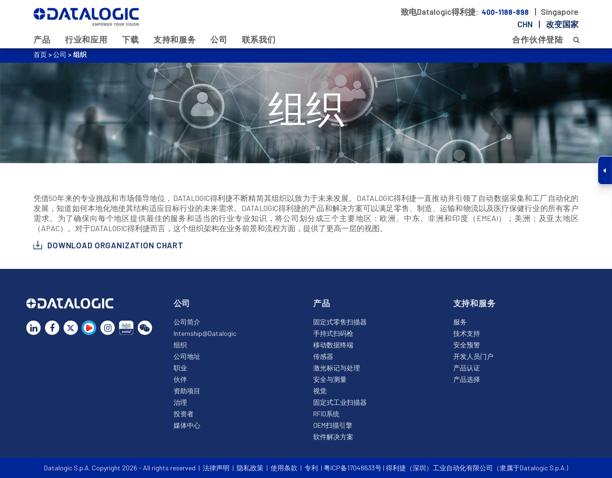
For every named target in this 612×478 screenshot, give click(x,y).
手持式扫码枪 (333, 333)
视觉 (320, 391)
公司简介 (187, 322)
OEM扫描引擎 (332, 425)
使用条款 (284, 468)
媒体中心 (187, 425)
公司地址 (187, 356)
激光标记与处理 (336, 368)
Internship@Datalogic (205, 333)
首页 (40, 54)
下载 (130, 39)
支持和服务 (174, 39)
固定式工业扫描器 (340, 402)
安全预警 (466, 345)
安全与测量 (330, 379)
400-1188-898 (505, 12)
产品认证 (466, 368)
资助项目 (187, 391)
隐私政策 (250, 468)
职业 (180, 368)
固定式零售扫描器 (340, 322)
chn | (548, 24)
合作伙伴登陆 (537, 39)
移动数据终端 (333, 345)
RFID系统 (326, 414)
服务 (460, 322)
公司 (219, 39)
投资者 (184, 414)
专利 (311, 468)
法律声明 (216, 468)
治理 (180, 402)
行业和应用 (86, 39)
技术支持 (466, 333)
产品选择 (466, 379)
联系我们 (259, 39)
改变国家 (562, 24)
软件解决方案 (333, 437)
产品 (42, 39)
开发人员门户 (473, 356)
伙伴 (180, 379)
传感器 (323, 356)
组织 (180, 345)
